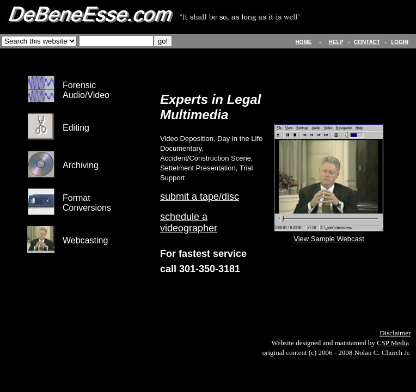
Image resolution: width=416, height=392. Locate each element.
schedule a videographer (188, 222)
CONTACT (367, 42)
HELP (336, 42)
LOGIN (399, 42)
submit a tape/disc (199, 196)
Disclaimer (395, 333)
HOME (303, 42)
